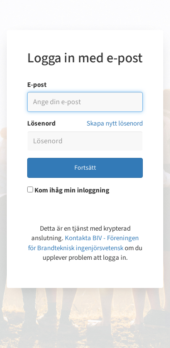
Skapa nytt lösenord (115, 123)
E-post (37, 85)
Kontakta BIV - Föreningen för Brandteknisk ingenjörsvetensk (83, 242)
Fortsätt (85, 167)
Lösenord (41, 123)
